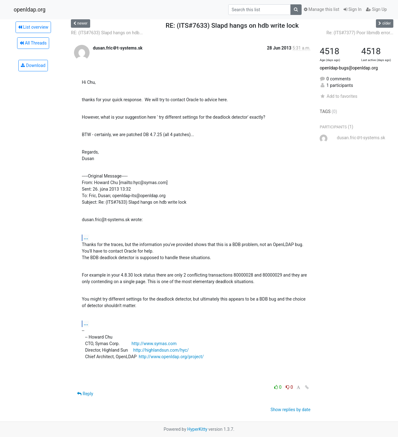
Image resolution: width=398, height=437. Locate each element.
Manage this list (321, 9)
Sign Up (376, 9)
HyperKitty (197, 429)
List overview (33, 27)
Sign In (353, 9)
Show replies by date (290, 409)
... (86, 237)
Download (33, 65)
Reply (85, 393)
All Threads (33, 42)
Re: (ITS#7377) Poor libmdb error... (359, 32)
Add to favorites (338, 96)
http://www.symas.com (154, 343)
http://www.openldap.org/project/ (171, 356)
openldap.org (29, 10)
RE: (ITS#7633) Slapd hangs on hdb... (107, 32)
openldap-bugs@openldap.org (349, 67)
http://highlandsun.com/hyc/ (161, 350)
